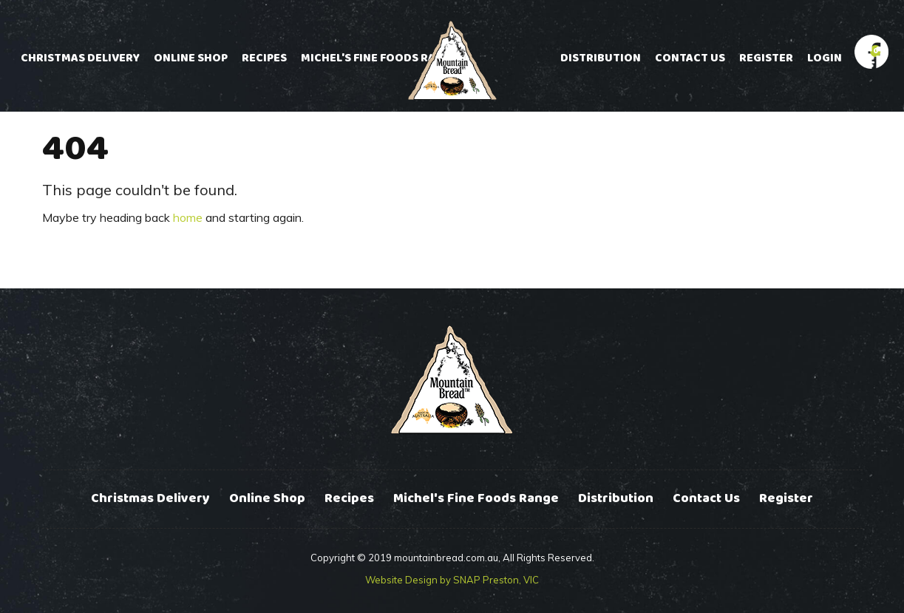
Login (824, 58)
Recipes (264, 58)
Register (766, 58)
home (188, 217)
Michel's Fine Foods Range (379, 58)
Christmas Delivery (80, 58)
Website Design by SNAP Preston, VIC (452, 580)
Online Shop (191, 58)
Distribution (600, 58)
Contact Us (690, 58)
